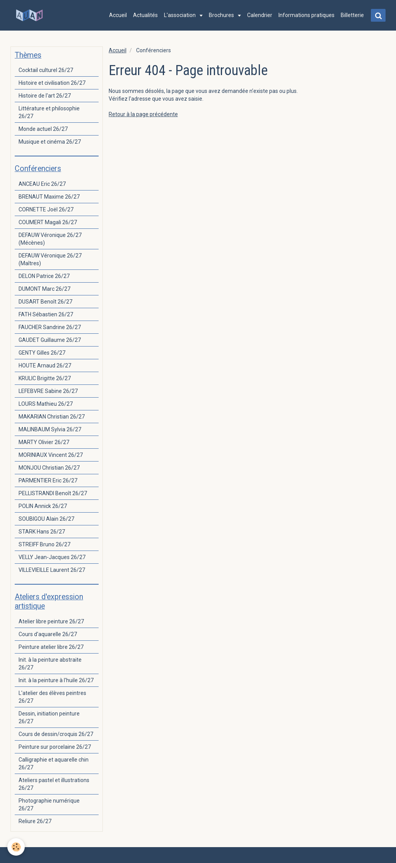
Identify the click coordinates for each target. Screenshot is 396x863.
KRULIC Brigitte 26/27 (45, 378)
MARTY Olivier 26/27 (44, 442)
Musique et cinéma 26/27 (50, 142)
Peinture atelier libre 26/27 (51, 647)
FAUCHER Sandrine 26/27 (50, 327)
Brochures (221, 15)
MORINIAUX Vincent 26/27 (51, 455)
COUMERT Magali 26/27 (48, 222)
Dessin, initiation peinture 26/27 (49, 717)
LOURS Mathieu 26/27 (46, 404)
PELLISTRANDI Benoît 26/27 (53, 493)
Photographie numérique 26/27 (49, 805)
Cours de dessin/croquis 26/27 (56, 734)
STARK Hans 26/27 (42, 531)
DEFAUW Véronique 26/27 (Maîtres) (50, 259)
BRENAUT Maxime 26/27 (49, 197)
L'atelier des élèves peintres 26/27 (52, 697)
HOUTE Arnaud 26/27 (45, 365)
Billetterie (352, 15)
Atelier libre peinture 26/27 (51, 621)
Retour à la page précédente (143, 114)
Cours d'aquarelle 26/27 (48, 634)
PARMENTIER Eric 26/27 (48, 480)
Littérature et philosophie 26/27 (49, 112)
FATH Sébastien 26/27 (46, 314)
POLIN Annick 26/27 (43, 506)
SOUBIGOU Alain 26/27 (46, 519)
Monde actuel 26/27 (43, 129)
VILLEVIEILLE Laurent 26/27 (52, 570)
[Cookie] (16, 847)
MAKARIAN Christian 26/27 (52, 416)
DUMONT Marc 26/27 (44, 289)
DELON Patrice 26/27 (44, 276)
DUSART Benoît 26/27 (45, 302)
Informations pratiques (306, 15)
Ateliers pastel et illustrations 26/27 (54, 784)
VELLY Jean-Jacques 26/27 (52, 557)
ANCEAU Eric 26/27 (42, 184)
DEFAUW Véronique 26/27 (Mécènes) (50, 239)
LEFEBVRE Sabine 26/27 (48, 391)
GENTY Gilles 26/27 (42, 353)
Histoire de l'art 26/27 (45, 96)
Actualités (145, 15)
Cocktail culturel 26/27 (46, 70)
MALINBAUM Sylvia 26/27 (50, 429)
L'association (180, 15)
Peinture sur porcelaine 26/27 (55, 747)
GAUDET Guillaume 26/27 (50, 340)
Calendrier (259, 15)
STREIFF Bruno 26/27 (44, 544)
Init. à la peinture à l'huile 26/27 (56, 680)
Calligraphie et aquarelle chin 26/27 (54, 763)
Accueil (117, 15)
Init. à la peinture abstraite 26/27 (50, 664)
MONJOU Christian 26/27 (49, 468)
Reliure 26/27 (35, 821)
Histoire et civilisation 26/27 (52, 83)
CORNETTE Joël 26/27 (46, 209)
